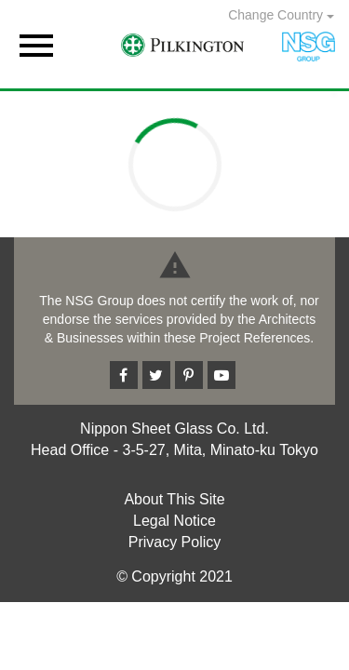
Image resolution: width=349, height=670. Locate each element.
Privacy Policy (174, 542)
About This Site (174, 499)
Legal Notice (174, 521)
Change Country (281, 14)
